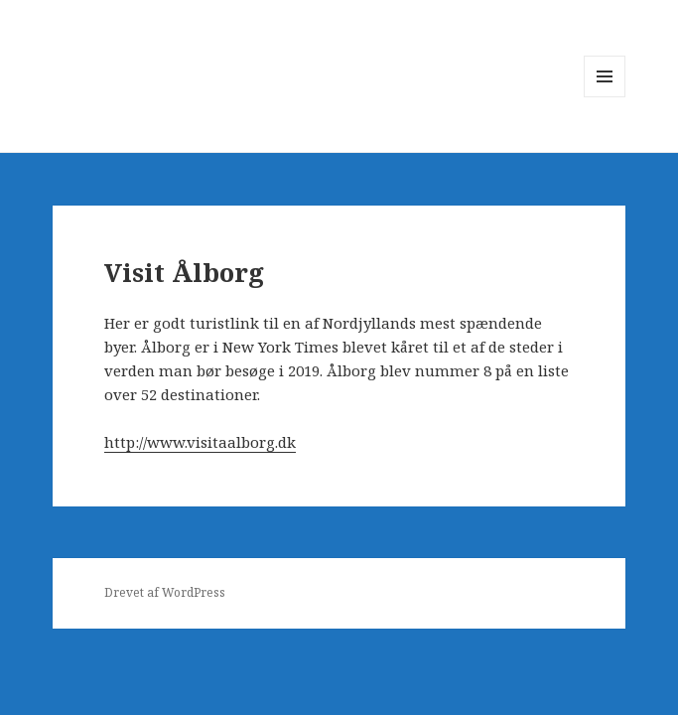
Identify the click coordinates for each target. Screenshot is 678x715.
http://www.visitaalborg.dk (200, 442)
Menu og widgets (605, 96)
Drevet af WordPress (164, 592)
